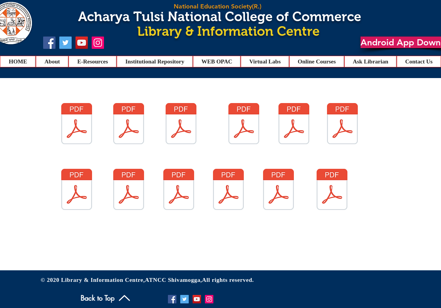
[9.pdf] (294, 125)
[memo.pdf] (228, 190)
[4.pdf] (76, 125)
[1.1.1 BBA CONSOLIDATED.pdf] (76, 190)
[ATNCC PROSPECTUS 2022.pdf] (178, 190)
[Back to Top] (106, 298)
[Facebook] (49, 43)
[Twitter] (65, 43)
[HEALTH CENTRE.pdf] (128, 190)
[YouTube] (81, 43)
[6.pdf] (342, 125)
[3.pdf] (243, 125)
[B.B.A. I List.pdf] (332, 190)
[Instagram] (98, 43)
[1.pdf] (181, 125)
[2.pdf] (128, 125)
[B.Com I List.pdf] (278, 190)
